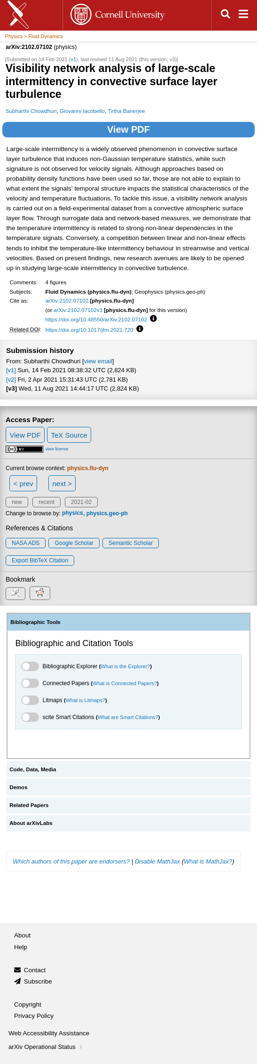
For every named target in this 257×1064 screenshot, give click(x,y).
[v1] (11, 370)
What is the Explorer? (125, 666)
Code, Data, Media (32, 769)
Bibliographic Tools (35, 622)
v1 (73, 59)
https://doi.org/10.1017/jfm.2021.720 (89, 330)
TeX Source (69, 435)
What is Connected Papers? (125, 683)
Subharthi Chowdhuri (31, 111)
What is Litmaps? (85, 700)
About (22, 935)
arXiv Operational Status (46, 1046)
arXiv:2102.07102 (67, 300)
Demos (18, 787)
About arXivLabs (31, 823)
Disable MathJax (157, 861)
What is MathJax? (208, 861)
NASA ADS (25, 543)
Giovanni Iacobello (82, 111)
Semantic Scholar (131, 543)
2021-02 (81, 502)
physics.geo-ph (107, 513)
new (17, 502)
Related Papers (28, 805)
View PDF (128, 129)
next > (61, 484)
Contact (35, 970)
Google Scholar (74, 543)
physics (72, 513)
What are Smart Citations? (128, 717)
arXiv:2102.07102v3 (78, 310)
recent (46, 502)
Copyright (27, 1004)
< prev (23, 484)
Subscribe (38, 981)
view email (98, 361)
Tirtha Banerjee (126, 111)
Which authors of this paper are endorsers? (71, 861)
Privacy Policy (34, 1015)
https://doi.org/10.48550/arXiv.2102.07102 (97, 319)
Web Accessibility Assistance (48, 1033)
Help (20, 947)
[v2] (11, 379)
